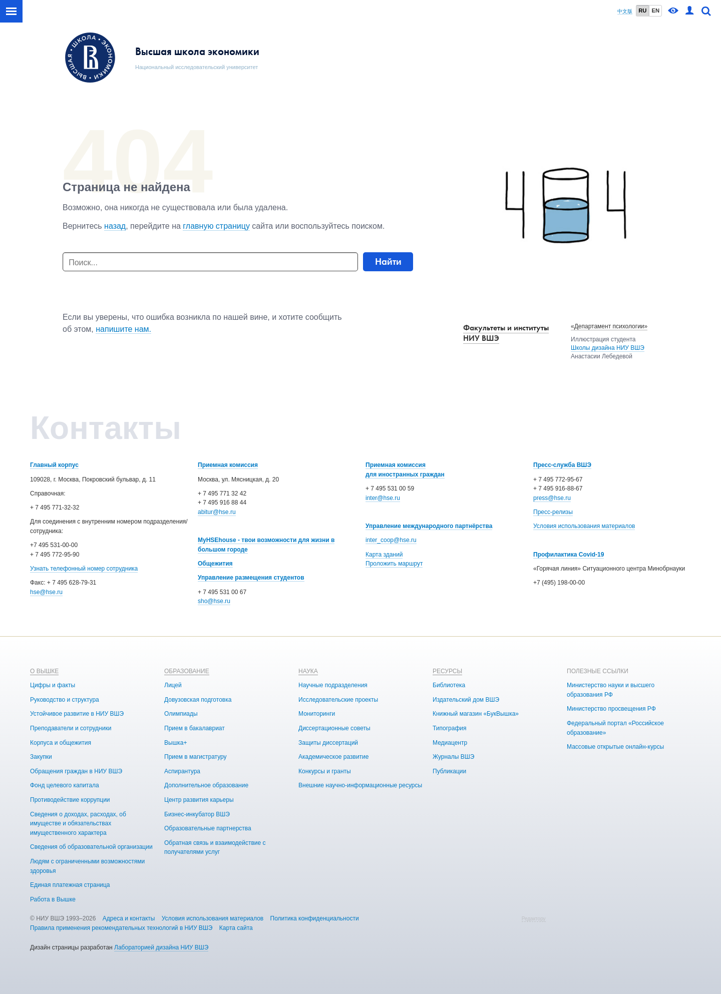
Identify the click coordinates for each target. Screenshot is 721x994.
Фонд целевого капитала (64, 785)
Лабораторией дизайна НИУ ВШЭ (161, 947)
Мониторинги (316, 713)
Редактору (534, 918)
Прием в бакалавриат (194, 728)
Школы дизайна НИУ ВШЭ (607, 347)
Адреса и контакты (129, 918)
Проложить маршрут (394, 563)
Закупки (41, 756)
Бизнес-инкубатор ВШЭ (197, 814)
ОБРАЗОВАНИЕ (186, 671)
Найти (388, 261)
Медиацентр (450, 742)
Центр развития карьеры (199, 799)
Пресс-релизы (553, 512)
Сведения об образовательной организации (91, 846)
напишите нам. (123, 329)
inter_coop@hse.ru (391, 540)
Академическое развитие (333, 756)
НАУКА (308, 671)
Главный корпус (54, 464)
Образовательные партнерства (207, 828)
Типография (449, 728)
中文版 (624, 11)
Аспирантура (182, 771)
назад (115, 226)
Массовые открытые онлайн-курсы (615, 746)
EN (655, 11)
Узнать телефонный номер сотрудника (84, 568)
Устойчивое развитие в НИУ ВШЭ (77, 713)
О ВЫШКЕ (44, 671)
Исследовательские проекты (338, 699)
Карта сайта (236, 927)
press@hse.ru (552, 498)
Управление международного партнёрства (429, 526)
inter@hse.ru (383, 498)
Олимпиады (181, 713)
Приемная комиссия (228, 464)
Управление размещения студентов (251, 577)
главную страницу (216, 226)
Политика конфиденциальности (314, 918)
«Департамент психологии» (609, 326)
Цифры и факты (52, 685)
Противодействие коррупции (70, 799)
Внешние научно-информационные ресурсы (360, 785)
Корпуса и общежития (60, 742)
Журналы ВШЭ (453, 756)
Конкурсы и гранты (324, 771)
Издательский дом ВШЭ (466, 699)
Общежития (215, 563)
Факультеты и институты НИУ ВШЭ (506, 332)
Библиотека (449, 685)
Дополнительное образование (206, 785)
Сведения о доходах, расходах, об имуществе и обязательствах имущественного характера (78, 823)
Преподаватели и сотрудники (70, 728)
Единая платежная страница (70, 884)
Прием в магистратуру (195, 756)
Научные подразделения (333, 685)
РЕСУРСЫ (447, 671)
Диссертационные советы (334, 728)
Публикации (449, 771)
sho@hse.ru (214, 601)
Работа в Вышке (53, 899)
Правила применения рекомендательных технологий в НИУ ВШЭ (121, 927)
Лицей (173, 685)
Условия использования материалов (584, 526)
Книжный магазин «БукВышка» (476, 713)
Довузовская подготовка (197, 699)
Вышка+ (175, 742)
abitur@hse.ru (217, 512)
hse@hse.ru (46, 592)
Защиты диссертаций (328, 742)
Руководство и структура (64, 699)
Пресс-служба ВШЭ (562, 464)
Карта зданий (384, 554)
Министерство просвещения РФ (611, 708)
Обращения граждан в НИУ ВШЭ (76, 771)
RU (642, 11)
